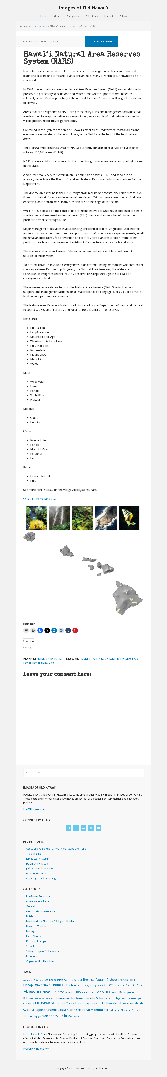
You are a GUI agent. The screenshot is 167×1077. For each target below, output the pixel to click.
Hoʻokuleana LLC (32, 1034)
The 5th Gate (33, 853)
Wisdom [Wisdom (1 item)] (77, 1016)
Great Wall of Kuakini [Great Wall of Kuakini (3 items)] (114, 985)
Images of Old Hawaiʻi (83, 8)
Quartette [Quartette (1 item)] (136, 1010)
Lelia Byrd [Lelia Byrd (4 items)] (136, 998)
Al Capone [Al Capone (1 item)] (38, 980)
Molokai (85, 658)
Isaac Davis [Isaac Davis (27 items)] (119, 992)
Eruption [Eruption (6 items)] (71, 985)
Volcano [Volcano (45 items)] (48, 1015)
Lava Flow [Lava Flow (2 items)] (126, 998)
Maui (94, 658)
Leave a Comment (104, 41)
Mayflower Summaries (39, 896)
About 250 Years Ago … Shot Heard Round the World (56, 848)
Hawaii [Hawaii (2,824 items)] (31, 991)
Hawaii (27, 662)
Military (30, 931)
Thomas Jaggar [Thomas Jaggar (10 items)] (32, 1016)
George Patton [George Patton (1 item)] (96, 985)
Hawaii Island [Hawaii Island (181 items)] (52, 992)
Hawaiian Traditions (37, 926)
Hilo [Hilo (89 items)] (77, 991)
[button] (83, 561)
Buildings (31, 916)
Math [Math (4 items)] (62, 1003)
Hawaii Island (39, 662)
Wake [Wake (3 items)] (70, 1016)
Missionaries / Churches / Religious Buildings (51, 921)
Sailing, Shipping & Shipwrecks (43, 951)
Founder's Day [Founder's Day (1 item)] (82, 985)
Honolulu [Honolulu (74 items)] (102, 992)
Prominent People (36, 941)
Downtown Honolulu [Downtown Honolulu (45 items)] (49, 984)
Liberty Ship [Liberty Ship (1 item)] (28, 1003)
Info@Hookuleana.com (36, 809)
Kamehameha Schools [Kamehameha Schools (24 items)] (91, 998)
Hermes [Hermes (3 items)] (69, 992)
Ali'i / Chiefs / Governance (40, 911)
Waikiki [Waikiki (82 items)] (61, 1015)
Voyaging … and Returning (41, 878)
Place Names (55, 658)
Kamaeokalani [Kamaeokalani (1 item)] (48, 998)
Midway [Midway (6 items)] (84, 1003)
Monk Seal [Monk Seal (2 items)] (95, 1003)
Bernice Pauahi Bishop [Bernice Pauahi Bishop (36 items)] (100, 979)
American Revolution (38, 901)
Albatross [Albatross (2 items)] (28, 979)
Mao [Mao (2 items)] (56, 1003)
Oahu (52, 662)
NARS (135, 658)
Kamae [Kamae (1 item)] (38, 998)
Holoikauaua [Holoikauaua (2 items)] (87, 992)
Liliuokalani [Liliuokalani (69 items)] (44, 1003)
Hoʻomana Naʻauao (37, 863)
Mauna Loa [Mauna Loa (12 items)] (73, 1003)
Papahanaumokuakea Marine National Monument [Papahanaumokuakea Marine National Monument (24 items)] (71, 1010)
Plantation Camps (36, 873)
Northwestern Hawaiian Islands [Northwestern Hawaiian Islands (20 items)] (122, 1003)
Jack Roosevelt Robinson (40, 868)
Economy (31, 956)
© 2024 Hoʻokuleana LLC (39, 499)
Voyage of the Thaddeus (40, 961)
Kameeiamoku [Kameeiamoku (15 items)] (65, 998)
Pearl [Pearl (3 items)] (110, 1010)
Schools (30, 946)
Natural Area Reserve (119, 658)
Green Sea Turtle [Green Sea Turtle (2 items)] (134, 985)
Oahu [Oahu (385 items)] (28, 1009)
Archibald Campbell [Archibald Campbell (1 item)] (73, 980)
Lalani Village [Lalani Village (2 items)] (114, 998)
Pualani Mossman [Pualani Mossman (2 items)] (122, 1010)
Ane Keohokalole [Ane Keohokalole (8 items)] (53, 979)
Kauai (102, 658)
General (41, 658)
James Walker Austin (37, 858)
